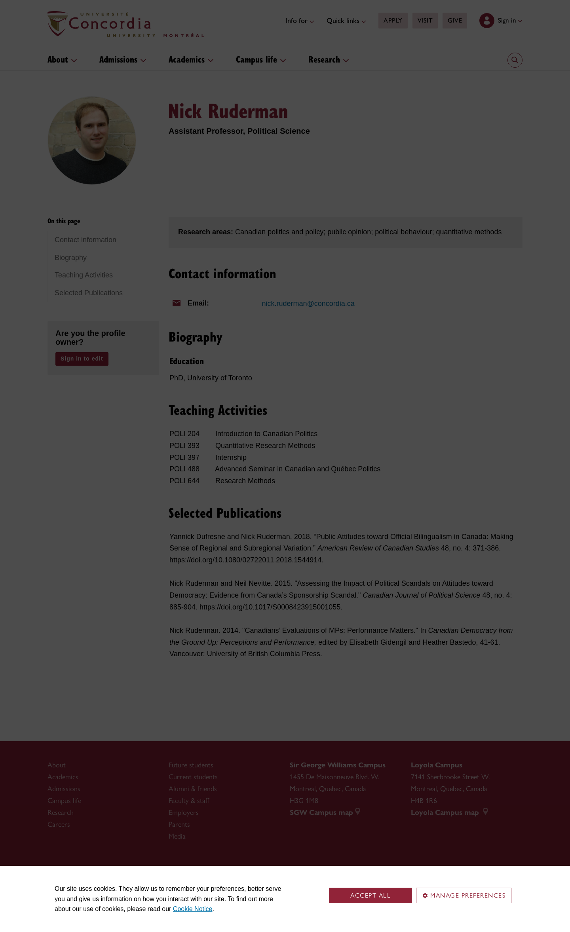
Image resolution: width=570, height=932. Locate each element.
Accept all (370, 895)
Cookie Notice (193, 908)
